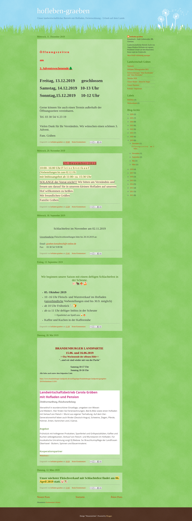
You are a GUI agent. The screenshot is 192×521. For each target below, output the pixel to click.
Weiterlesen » (44, 456)
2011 (132, 195)
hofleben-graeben (63, 11)
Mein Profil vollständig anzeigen (138, 55)
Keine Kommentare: (79, 142)
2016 (132, 177)
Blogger (109, 516)
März (134, 165)
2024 (132, 122)
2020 (132, 137)
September (136, 157)
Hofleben (130, 100)
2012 (132, 191)
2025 (132, 118)
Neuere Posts (43, 497)
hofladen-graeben (136, 37)
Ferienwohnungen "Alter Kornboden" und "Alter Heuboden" (140, 74)
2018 (132, 169)
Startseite (80, 497)
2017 (132, 173)
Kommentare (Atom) (53, 502)
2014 (132, 184)
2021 (132, 133)
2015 (132, 180)
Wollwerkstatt (132, 103)
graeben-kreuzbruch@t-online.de (61, 243)
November (136, 153)
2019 (132, 140)
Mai (133, 161)
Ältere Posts (116, 497)
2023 (132, 125)
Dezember (136, 143)
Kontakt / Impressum (134, 89)
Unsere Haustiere (133, 85)
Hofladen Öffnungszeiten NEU (138, 69)
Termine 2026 (132, 78)
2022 (132, 129)
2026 (132, 114)
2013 (132, 188)
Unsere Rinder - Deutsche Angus (138, 82)
